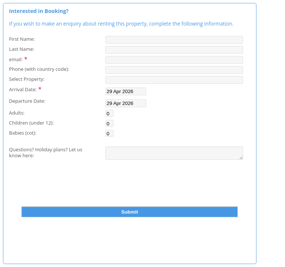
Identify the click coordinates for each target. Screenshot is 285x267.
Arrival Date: (25, 88)
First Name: (22, 39)
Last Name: (21, 49)
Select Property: (26, 79)
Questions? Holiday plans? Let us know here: (45, 152)
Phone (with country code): (39, 69)
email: (18, 58)
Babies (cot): (22, 132)
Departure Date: (27, 101)
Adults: (16, 112)
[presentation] (129, 190)
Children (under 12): (31, 122)
